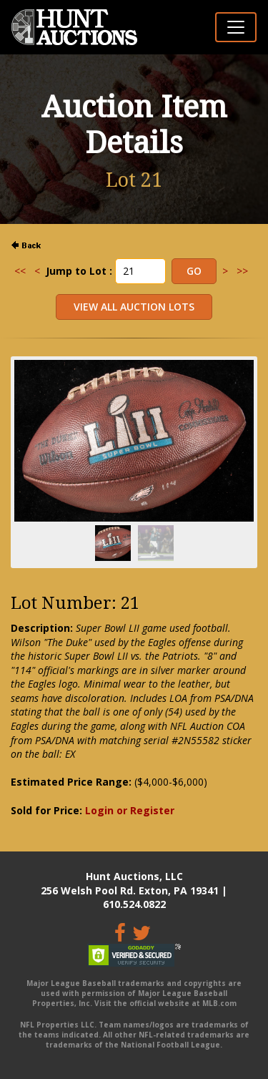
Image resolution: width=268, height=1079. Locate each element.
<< (20, 271)
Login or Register (129, 810)
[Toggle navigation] (236, 27)
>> (242, 271)
